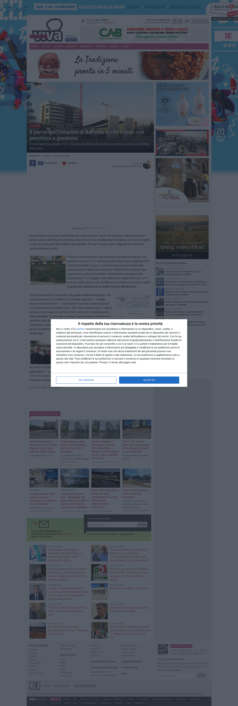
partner (81, 329)
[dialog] (119, 353)
